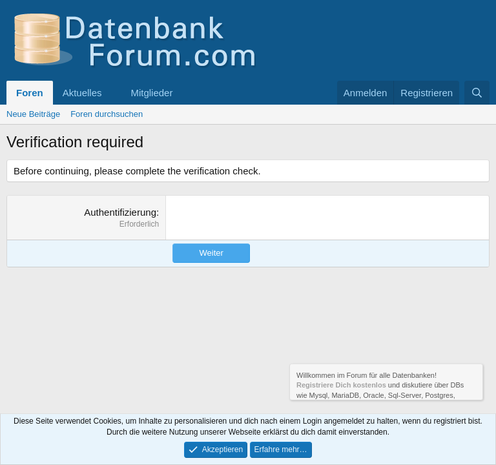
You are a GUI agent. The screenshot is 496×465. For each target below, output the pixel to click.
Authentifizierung (120, 212)
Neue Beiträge (33, 114)
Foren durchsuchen (106, 114)
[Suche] (477, 93)
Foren (29, 92)
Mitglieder (151, 92)
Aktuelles (82, 92)
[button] (112, 93)
